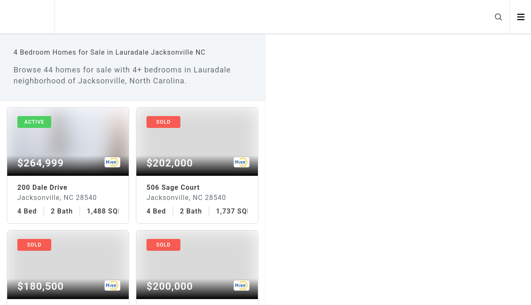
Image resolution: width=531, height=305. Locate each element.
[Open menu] (521, 17)
